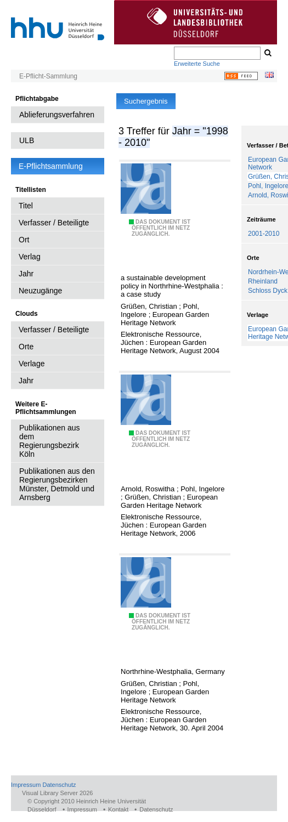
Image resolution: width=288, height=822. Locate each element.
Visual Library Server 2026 (57, 793)
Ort (24, 239)
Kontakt (118, 809)
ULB (26, 140)
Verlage (31, 363)
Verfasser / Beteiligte (54, 222)
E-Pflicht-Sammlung (48, 76)
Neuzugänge (40, 290)
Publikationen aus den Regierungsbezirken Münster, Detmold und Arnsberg (57, 484)
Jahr (26, 273)
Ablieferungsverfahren (56, 114)
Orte (26, 346)
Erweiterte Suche (197, 63)
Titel (26, 205)
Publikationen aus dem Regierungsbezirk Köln (49, 440)
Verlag (30, 256)
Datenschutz (59, 784)
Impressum (26, 784)
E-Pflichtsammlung (51, 166)
